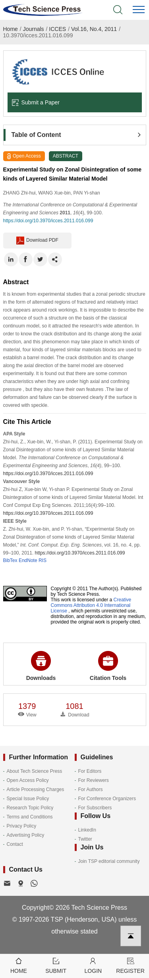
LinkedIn (87, 830)
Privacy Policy (22, 826)
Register (130, 965)
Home (10, 29)
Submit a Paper (36, 102)
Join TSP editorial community (109, 861)
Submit (56, 965)
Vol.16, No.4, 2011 (94, 29)
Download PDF (37, 240)
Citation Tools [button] (108, 666)
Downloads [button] (41, 666)
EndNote (28, 560)
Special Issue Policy (28, 798)
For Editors (90, 771)
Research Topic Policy (30, 808)
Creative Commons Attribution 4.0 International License (91, 605)
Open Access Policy (28, 780)
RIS (42, 560)
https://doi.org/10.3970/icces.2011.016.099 (48, 220)
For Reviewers (93, 780)
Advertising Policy (26, 835)
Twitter (85, 839)
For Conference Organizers (107, 798)
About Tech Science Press (34, 771)
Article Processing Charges (35, 789)
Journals (33, 29)
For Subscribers (95, 808)
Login (93, 965)
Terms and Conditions (30, 817)
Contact (15, 844)
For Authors (90, 789)
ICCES (57, 29)
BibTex (10, 560)
